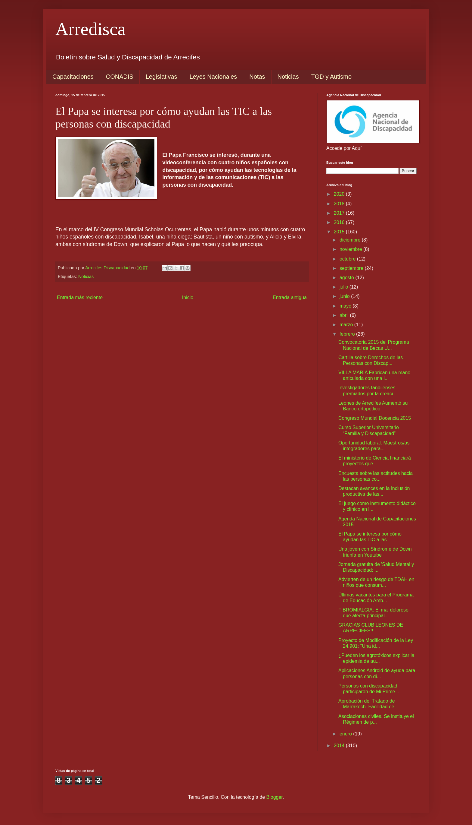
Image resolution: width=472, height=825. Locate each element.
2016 (340, 222)
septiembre (352, 268)
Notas (257, 76)
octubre (348, 258)
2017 (340, 213)
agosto (347, 277)
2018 (340, 203)
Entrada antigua (290, 297)
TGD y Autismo (331, 76)
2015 (340, 231)
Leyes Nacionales (213, 76)
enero (346, 733)
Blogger (274, 797)
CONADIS (119, 76)
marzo (347, 324)
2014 (340, 745)
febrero (348, 334)
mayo (346, 305)
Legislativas (161, 76)
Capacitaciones (73, 76)
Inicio (187, 297)
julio (344, 286)
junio (345, 296)
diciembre (351, 239)
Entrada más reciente (80, 297)
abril (345, 315)
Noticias (288, 76)
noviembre (351, 249)
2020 (340, 194)
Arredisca (90, 29)
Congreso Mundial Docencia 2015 (374, 418)
